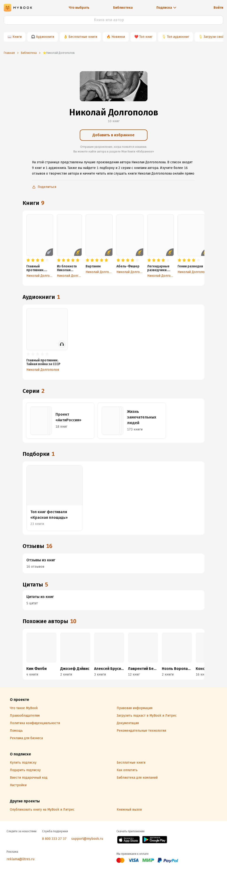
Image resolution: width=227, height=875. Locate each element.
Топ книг (145, 37)
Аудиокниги (45, 37)
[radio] (28, 260)
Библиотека (123, 8)
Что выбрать (79, 8)
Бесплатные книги (82, 37)
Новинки (118, 37)
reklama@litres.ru (20, 859)
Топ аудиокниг (178, 37)
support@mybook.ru (87, 839)
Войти (218, 8)
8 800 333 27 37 (54, 839)
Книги (17, 37)
